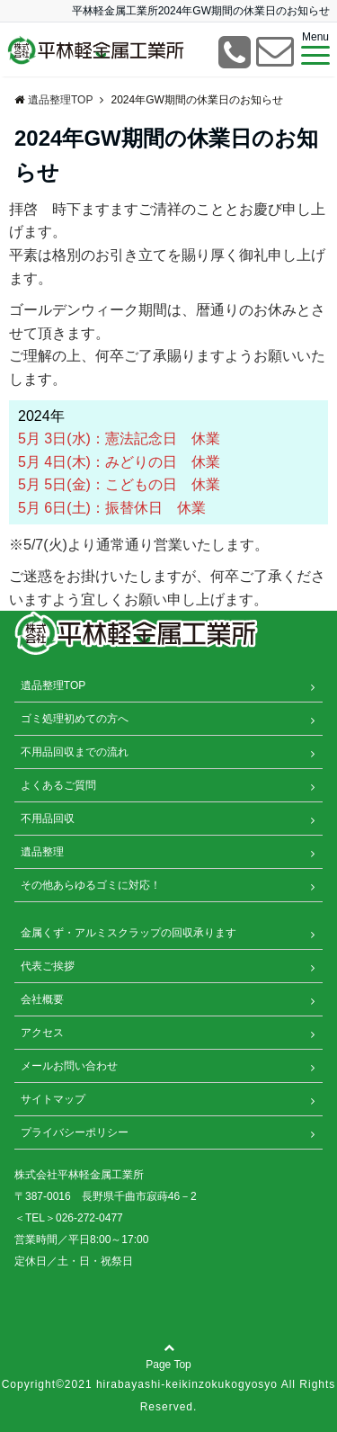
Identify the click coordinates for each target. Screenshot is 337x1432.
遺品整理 (42, 852)
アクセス (42, 1032)
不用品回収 (48, 818)
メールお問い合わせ (69, 1066)
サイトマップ (53, 1099)
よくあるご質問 (58, 785)
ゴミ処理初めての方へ (75, 718)
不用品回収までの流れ (75, 752)
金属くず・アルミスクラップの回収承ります (128, 932)
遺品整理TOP (53, 685)
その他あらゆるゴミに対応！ (91, 885)
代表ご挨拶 (48, 966)
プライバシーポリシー (75, 1132)
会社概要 (42, 999)
